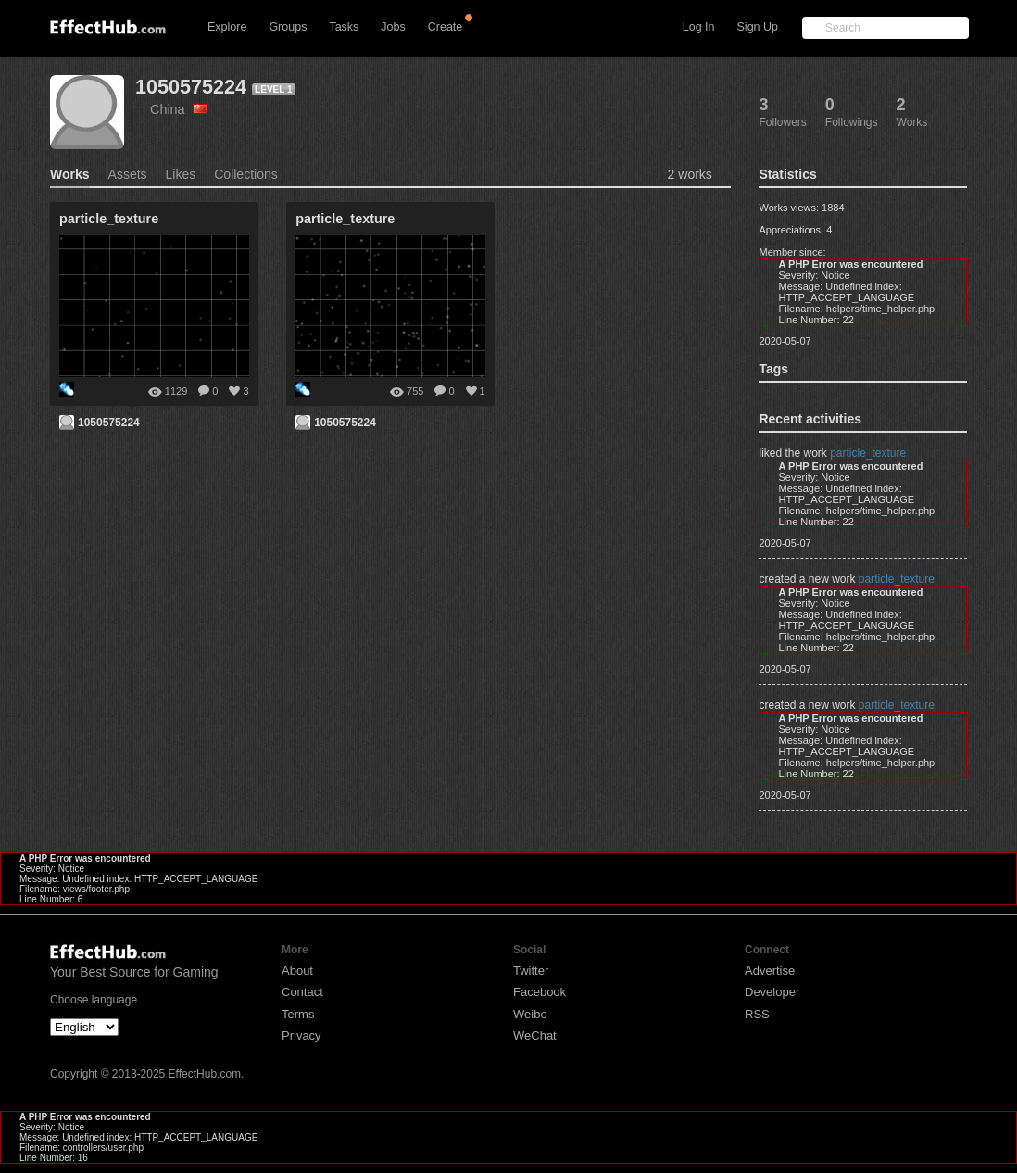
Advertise (770, 971)
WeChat (535, 1035)
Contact (302, 992)
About (297, 971)
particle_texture (868, 453)
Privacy (301, 1035)
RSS (757, 1014)
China (178, 109)
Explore (226, 26)
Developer (772, 992)
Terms (298, 1014)
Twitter (530, 971)
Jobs (393, 26)
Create (445, 26)
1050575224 (190, 86)
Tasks (343, 26)
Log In (699, 26)
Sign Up (757, 26)
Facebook (539, 992)
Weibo (530, 1014)
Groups (288, 26)
